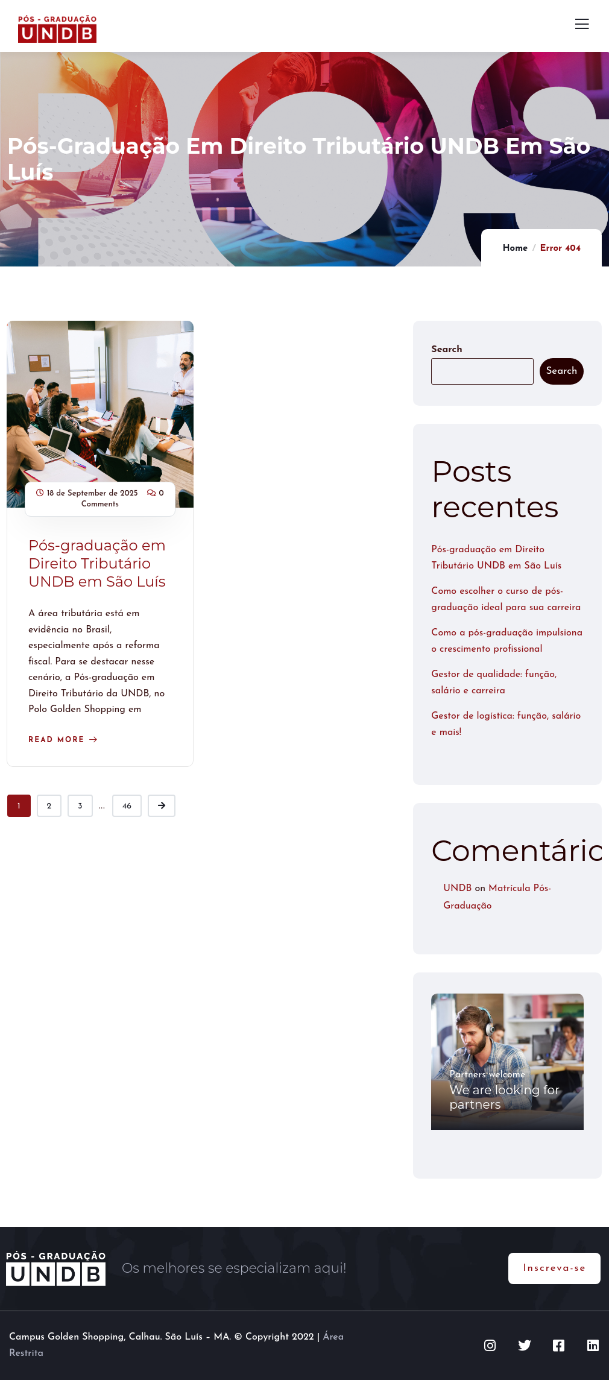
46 (126, 806)
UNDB (457, 888)
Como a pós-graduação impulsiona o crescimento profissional (506, 641)
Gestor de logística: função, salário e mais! (506, 724)
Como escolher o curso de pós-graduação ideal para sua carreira (506, 600)
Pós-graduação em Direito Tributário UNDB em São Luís (97, 563)
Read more (56, 740)
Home (515, 248)
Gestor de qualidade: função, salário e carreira (494, 683)
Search (446, 349)
